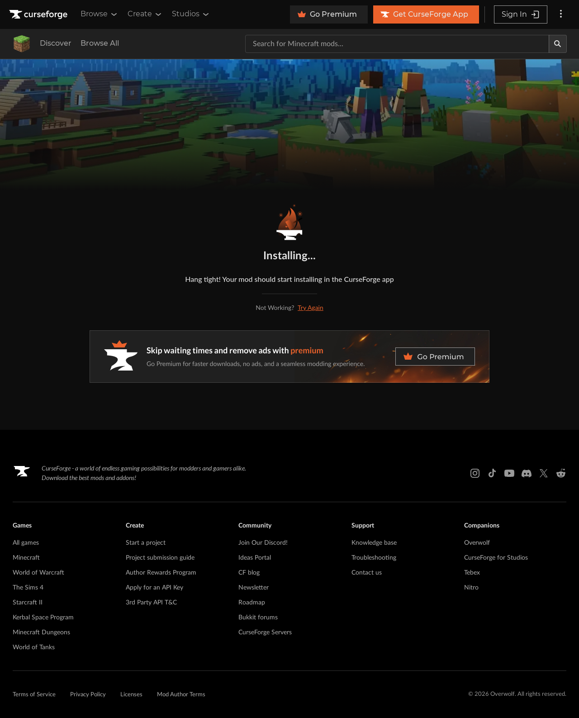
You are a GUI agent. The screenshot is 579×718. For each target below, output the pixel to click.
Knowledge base (374, 543)
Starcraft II (28, 602)
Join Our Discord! (263, 543)
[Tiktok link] (492, 473)
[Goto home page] (39, 14)
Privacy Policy (88, 695)
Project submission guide (160, 558)
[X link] (543, 473)
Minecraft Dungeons (41, 632)
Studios (191, 14)
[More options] (561, 14)
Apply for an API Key (154, 588)
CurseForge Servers (265, 632)
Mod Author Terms (181, 695)
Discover (55, 43)
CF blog (249, 573)
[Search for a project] (397, 43)
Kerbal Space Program (43, 617)
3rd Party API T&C (151, 602)
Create (145, 14)
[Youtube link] (509, 473)
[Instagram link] (475, 473)
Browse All (100, 43)
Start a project (146, 543)
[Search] (558, 44)
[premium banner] (289, 356)
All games (26, 543)
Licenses (131, 695)
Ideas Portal (254, 558)
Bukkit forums (258, 617)
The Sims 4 (28, 588)
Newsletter (253, 588)
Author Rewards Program (161, 573)
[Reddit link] (560, 473)
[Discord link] (526, 473)
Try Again (310, 307)
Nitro (471, 588)
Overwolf (477, 543)
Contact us (366, 573)
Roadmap (251, 602)
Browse (100, 14)
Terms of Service (34, 695)
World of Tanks (34, 647)
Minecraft (26, 558)
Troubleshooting (373, 558)
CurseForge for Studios (496, 558)
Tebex (472, 573)
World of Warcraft (38, 573)
